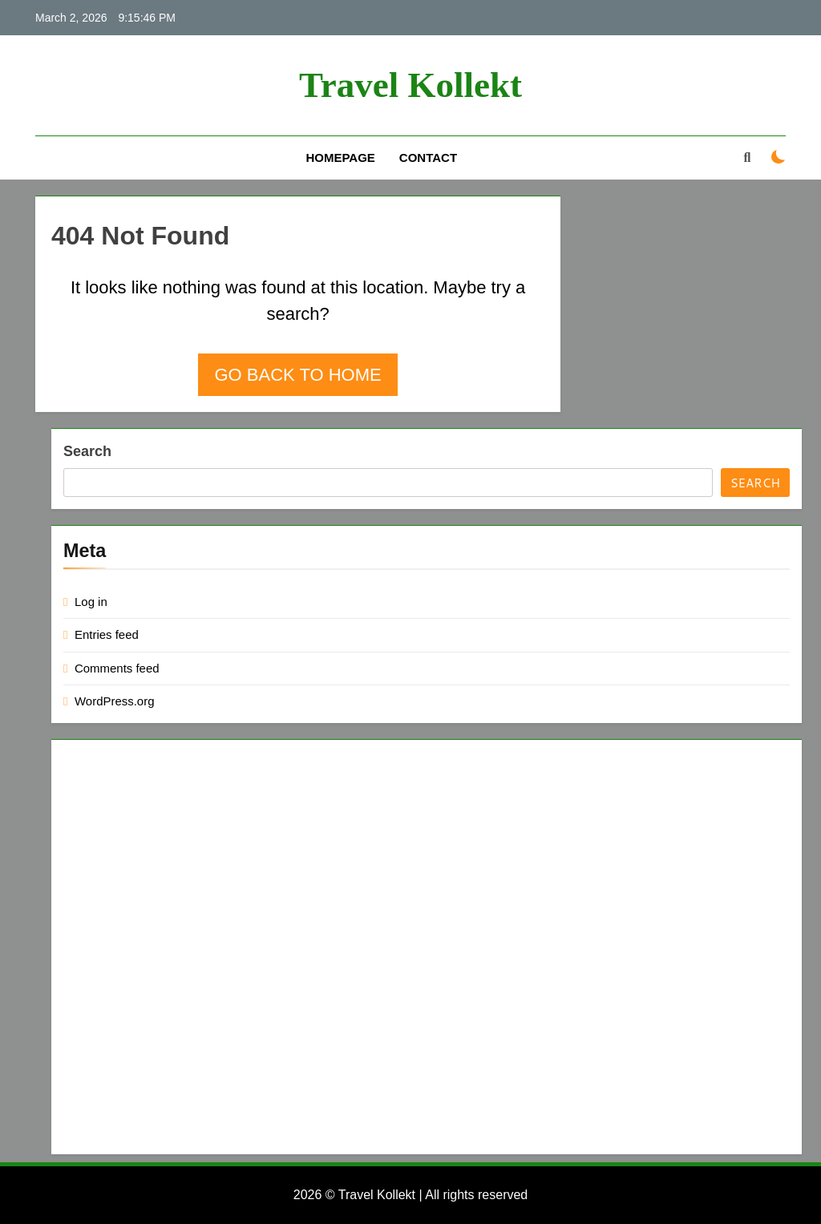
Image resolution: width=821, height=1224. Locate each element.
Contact (428, 157)
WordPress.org (114, 701)
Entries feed (107, 634)
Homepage (339, 157)
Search (87, 451)
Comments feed (117, 668)
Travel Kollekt (410, 85)
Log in (91, 601)
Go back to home (297, 375)
